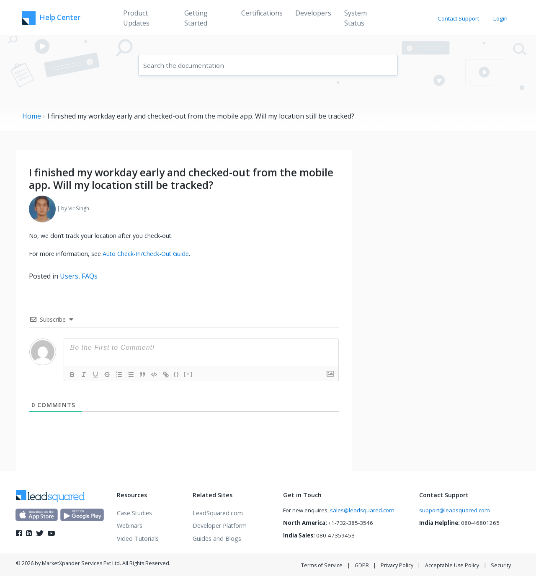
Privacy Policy (397, 565)
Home (31, 116)
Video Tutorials (138, 538)
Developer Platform (220, 526)
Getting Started (196, 18)
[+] (188, 374)
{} (177, 374)
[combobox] (268, 65)
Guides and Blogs (217, 538)
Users (69, 276)
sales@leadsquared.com (362, 510)
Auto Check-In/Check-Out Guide (146, 254)
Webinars (129, 526)
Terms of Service (322, 565)
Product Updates (136, 18)
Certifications (262, 13)
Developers (313, 13)
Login (500, 18)
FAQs (90, 276)
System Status (355, 18)
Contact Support (458, 18)
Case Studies (134, 513)
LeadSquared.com (218, 513)
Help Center (51, 18)
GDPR (362, 565)
